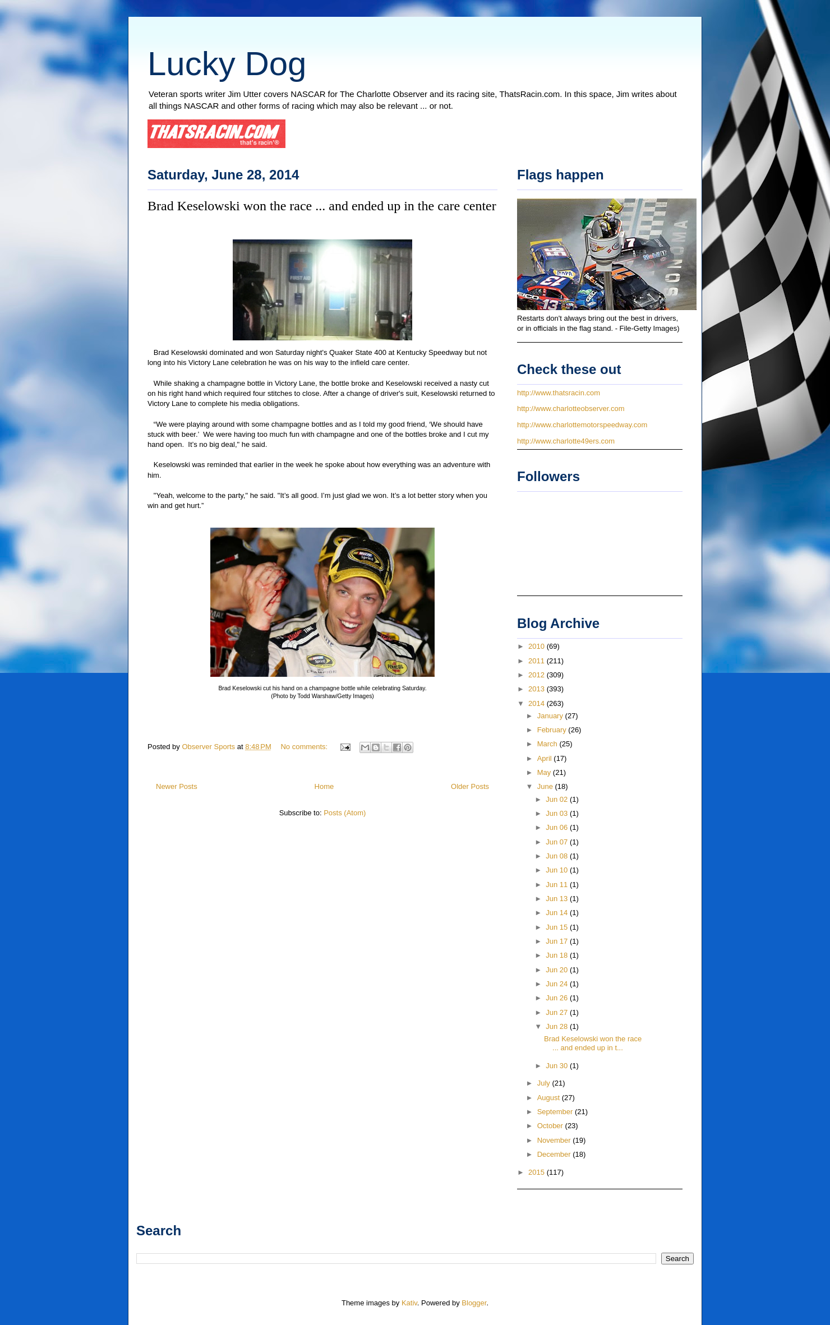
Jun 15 (558, 927)
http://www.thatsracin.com (558, 393)
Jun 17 (558, 941)
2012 (537, 675)
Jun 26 (558, 998)
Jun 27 (558, 1012)
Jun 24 (558, 984)
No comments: (304, 746)
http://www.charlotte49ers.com (566, 441)
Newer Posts (176, 786)
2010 (537, 646)
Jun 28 (558, 1026)
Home (324, 786)
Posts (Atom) (345, 813)
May (545, 772)
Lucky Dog (226, 63)
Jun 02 (558, 799)
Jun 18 (558, 955)
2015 (537, 1172)
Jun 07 (558, 842)
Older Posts (470, 786)
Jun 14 (558, 912)
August (549, 1097)
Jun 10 (558, 870)
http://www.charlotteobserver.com (570, 408)
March (548, 744)
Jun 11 (558, 884)
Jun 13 (558, 898)
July (544, 1083)
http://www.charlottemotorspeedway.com (582, 425)
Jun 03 (558, 813)
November (555, 1140)
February (553, 730)
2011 (537, 661)
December (555, 1154)
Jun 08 (558, 856)
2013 (537, 689)
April (545, 758)
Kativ (409, 1303)
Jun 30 (558, 1065)
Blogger (474, 1303)
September (556, 1111)
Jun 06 (558, 827)
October (551, 1125)
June (546, 786)
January (551, 716)
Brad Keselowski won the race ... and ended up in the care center (321, 205)
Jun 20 (558, 970)
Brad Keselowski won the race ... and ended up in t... (593, 1043)
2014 (537, 703)
